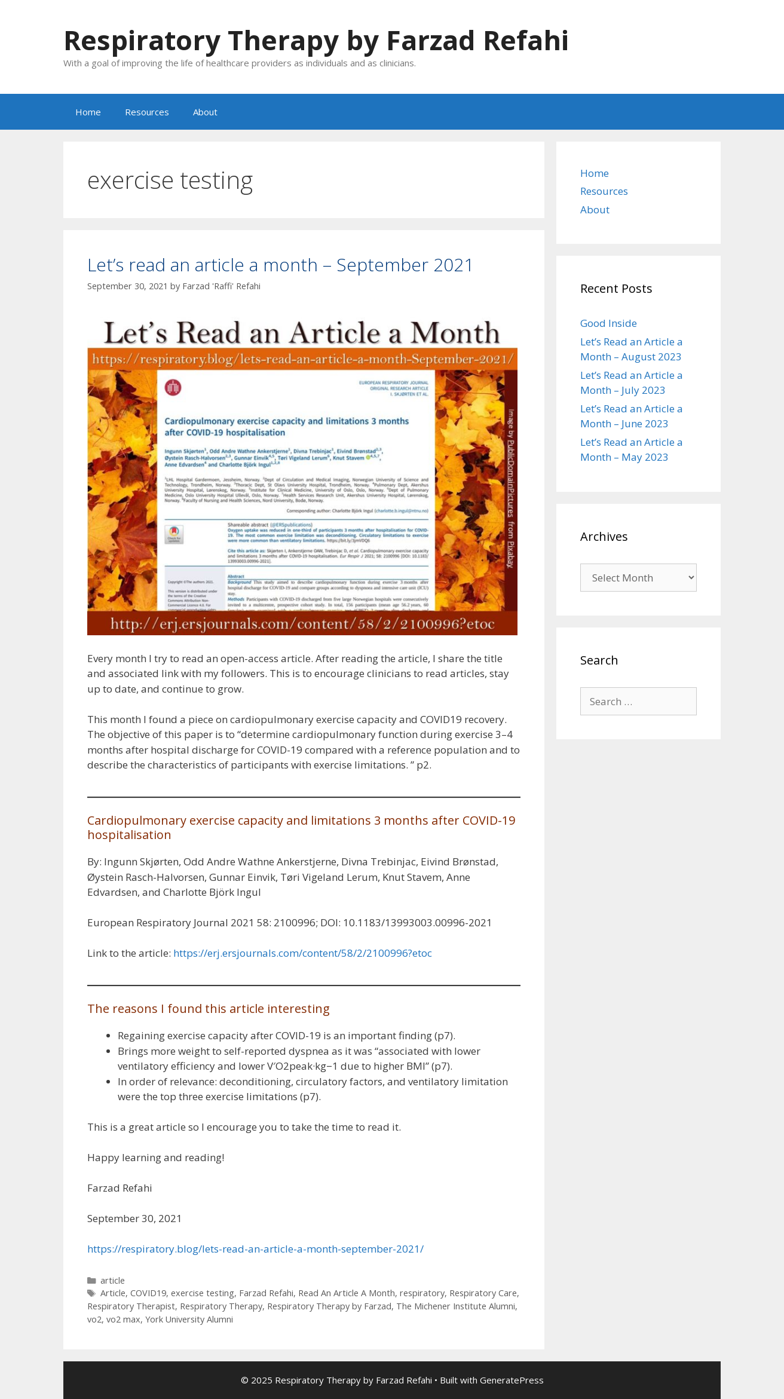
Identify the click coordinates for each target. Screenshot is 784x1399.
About (205, 112)
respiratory (422, 1293)
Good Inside (608, 323)
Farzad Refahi (266, 1293)
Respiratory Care (483, 1293)
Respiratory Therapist (131, 1306)
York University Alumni (189, 1319)
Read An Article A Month (346, 1293)
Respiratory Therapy (221, 1306)
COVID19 (148, 1293)
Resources (147, 112)
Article (112, 1293)
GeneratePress (512, 1380)
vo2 (94, 1319)
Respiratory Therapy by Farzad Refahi (316, 40)
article (112, 1280)
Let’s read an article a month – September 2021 (280, 264)
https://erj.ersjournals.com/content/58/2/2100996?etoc (302, 953)
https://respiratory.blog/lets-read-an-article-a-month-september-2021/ (255, 1249)
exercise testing (202, 1293)
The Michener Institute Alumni (455, 1306)
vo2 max (123, 1319)
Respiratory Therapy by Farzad (329, 1306)
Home (88, 112)
